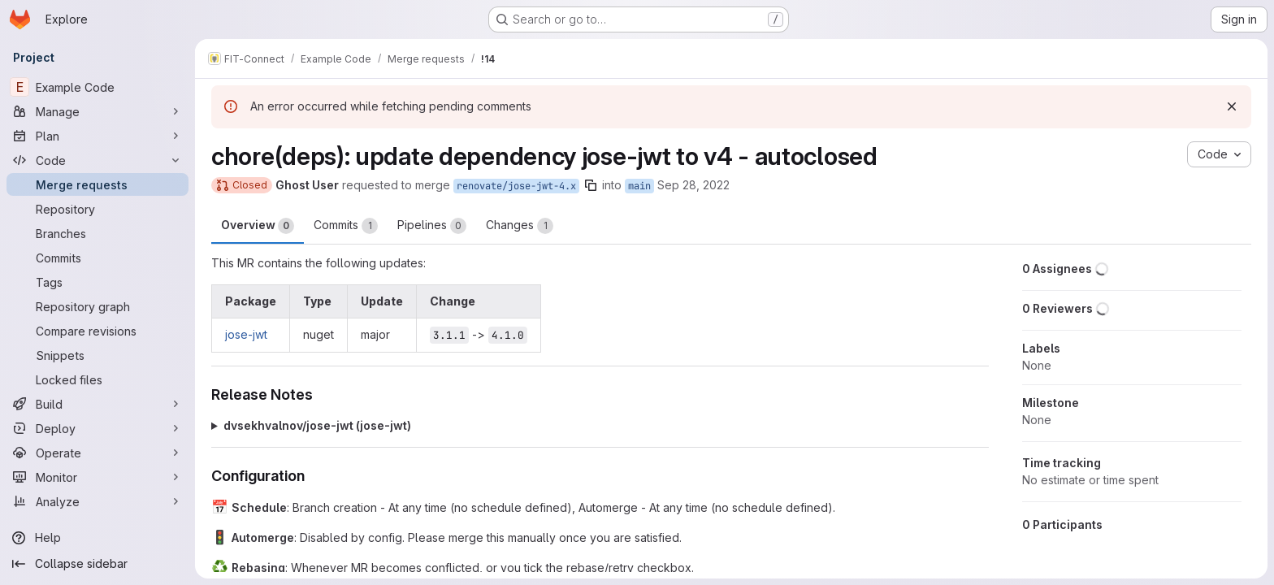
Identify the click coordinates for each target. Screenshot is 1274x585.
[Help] (97, 537)
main (639, 186)
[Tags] (97, 282)
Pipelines (431, 226)
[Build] (97, 403)
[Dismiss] (1232, 106)
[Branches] (97, 233)
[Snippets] (97, 355)
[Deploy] (97, 428)
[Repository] (97, 208)
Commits (346, 226)
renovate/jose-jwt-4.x (516, 186)
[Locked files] (97, 379)
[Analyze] (97, 501)
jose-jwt (246, 334)
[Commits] (97, 257)
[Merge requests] (97, 184)
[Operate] (97, 452)
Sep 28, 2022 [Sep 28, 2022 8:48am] (693, 185)
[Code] (97, 160)
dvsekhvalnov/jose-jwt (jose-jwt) (317, 425)
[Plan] (97, 135)
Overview (257, 226)
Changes (519, 226)
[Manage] (97, 111)
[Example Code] (97, 87)
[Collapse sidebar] (97, 563)
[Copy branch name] (590, 185)
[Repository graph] (97, 306)
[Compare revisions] (97, 330)
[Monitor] (97, 477)
